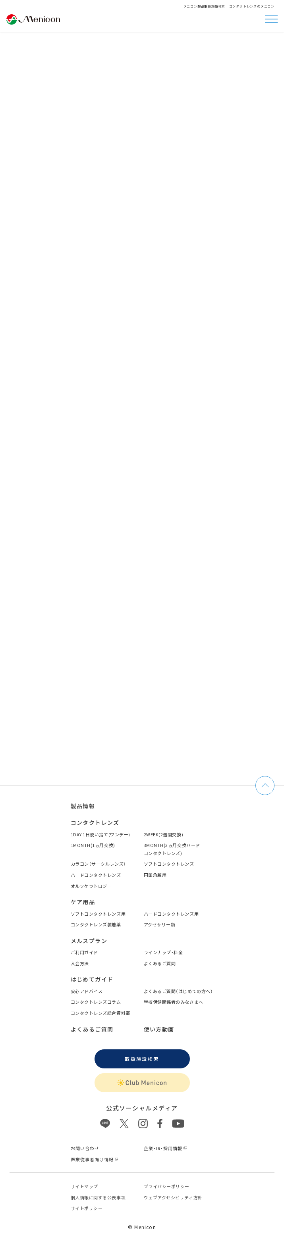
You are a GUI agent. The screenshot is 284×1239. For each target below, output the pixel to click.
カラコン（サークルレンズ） (98, 864)
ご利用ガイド (84, 952)
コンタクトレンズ (95, 822)
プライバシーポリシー (167, 1186)
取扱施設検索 (142, 1058)
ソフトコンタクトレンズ (169, 864)
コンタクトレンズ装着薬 (96, 924)
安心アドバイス (87, 991)
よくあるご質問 (160, 963)
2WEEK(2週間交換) (164, 834)
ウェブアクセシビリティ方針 (173, 1197)
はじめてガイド (92, 979)
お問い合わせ (85, 1148)
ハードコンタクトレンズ (96, 875)
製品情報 (83, 806)
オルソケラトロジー (91, 886)
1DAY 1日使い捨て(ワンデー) (100, 834)
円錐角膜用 (155, 875)
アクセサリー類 (160, 924)
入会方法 (80, 963)
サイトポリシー (87, 1208)
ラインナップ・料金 (163, 952)
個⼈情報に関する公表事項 (98, 1197)
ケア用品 (83, 902)
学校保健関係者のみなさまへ (173, 1002)
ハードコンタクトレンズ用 (171, 914)
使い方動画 (159, 1029)
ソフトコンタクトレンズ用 (98, 914)
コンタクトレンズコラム (96, 1002)
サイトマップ (84, 1186)
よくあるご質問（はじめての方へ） (178, 991)
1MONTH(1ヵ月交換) (93, 845)
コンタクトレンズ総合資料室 (100, 1013)
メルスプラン (89, 941)
